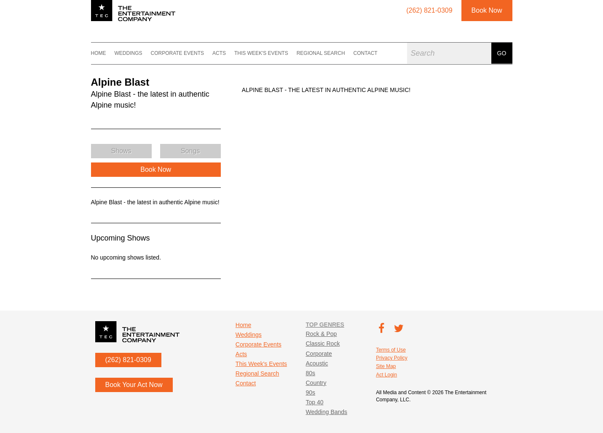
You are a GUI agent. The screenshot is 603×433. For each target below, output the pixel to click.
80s (310, 373)
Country (316, 382)
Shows (121, 150)
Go (502, 53)
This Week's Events (261, 53)
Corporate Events (177, 53)
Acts (219, 53)
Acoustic (317, 363)
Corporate (319, 353)
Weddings (128, 53)
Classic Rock (323, 343)
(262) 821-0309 (128, 359)
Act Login (386, 375)
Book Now (487, 10)
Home (98, 53)
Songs (190, 150)
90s (310, 392)
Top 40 (314, 402)
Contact (366, 53)
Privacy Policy (391, 358)
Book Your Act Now (134, 384)
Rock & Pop (321, 333)
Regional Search (321, 53)
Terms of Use (391, 350)
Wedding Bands (326, 412)
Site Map (386, 366)
